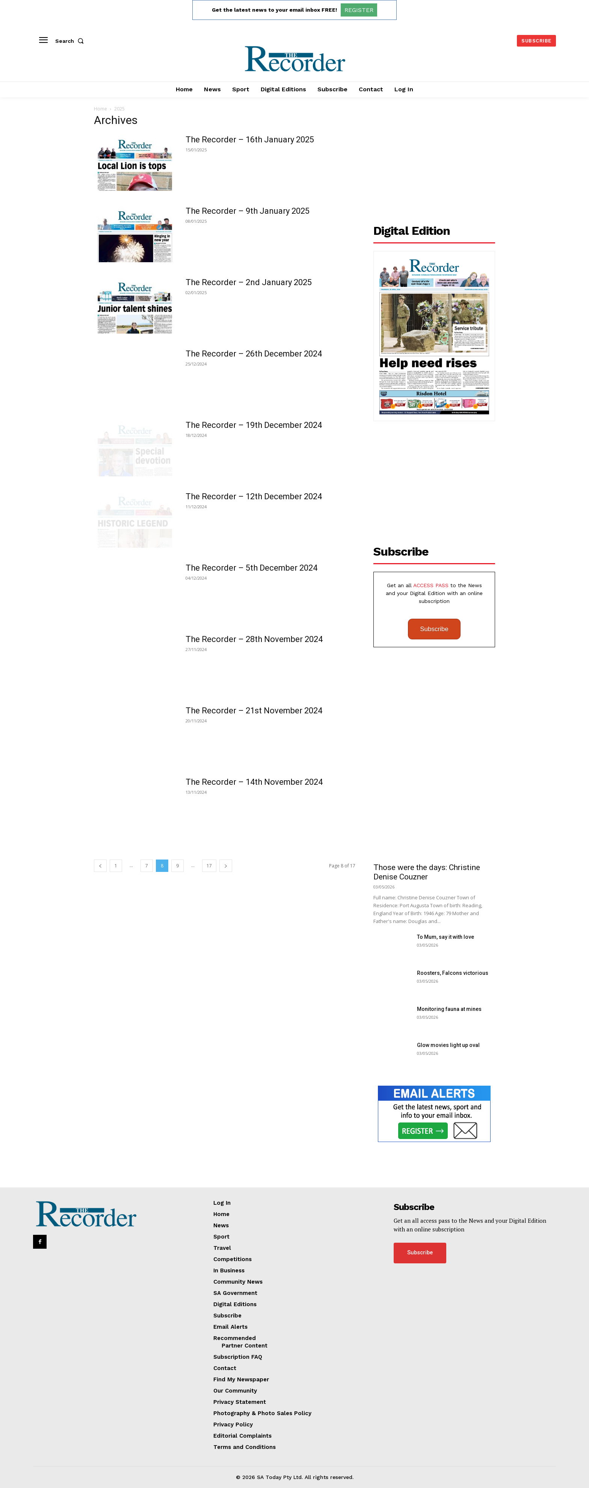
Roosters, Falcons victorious (452, 973)
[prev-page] (100, 866)
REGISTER (358, 10)
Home (100, 109)
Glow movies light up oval (448, 1045)
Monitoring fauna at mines (449, 1009)
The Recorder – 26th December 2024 (254, 353)
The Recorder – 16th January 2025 (250, 139)
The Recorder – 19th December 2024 (254, 425)
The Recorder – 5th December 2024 (251, 568)
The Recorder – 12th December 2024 (254, 496)
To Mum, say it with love (445, 937)
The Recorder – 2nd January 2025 (249, 282)
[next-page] (225, 866)
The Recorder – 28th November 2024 (254, 639)
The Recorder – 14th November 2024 (254, 782)
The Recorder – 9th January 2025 (248, 211)
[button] (71, 41)
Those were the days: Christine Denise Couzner (426, 872)
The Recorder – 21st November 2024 (254, 710)
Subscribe (434, 629)
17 (209, 866)
